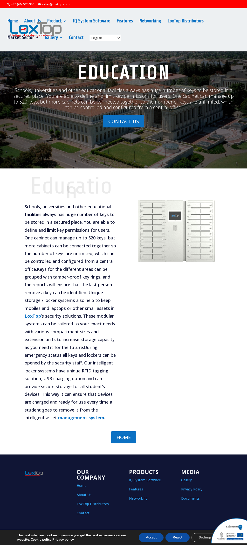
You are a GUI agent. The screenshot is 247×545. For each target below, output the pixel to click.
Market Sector (20, 38)
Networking (150, 21)
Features (125, 21)
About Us (32, 21)
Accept (150, 537)
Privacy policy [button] (63, 539)
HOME (124, 437)
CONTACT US (123, 121)
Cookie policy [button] (41, 539)
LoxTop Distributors (185, 21)
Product (54, 21)
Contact (76, 38)
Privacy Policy (191, 489)
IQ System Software (91, 21)
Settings (205, 537)
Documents (190, 498)
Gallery (51, 38)
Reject (177, 537)
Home (12, 21)
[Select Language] (105, 38)
